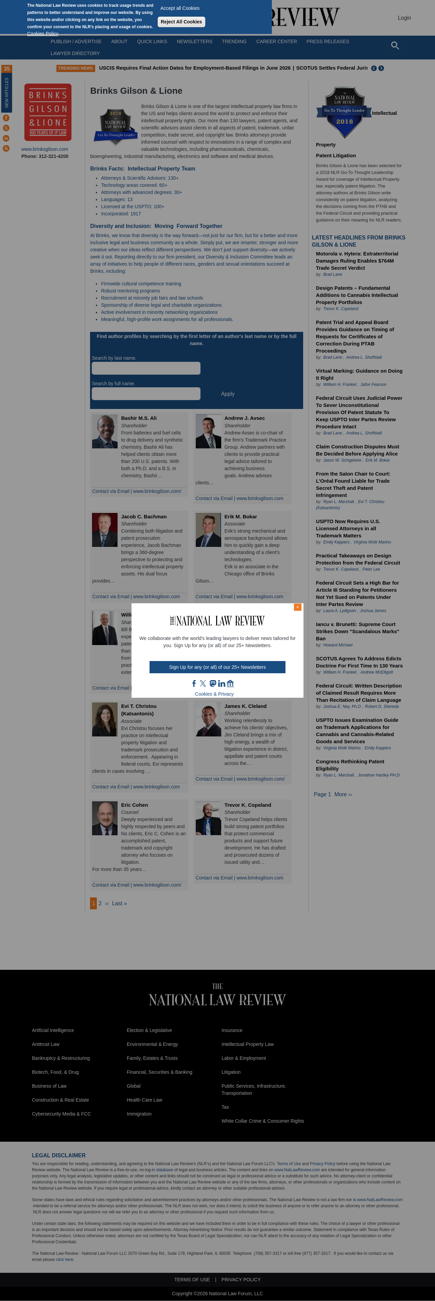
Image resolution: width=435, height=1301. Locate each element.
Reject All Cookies (181, 21)
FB (194, 683)
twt (204, 683)
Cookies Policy (42, 33)
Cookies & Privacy (214, 694)
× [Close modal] (297, 607)
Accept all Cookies (179, 8)
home (230, 683)
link (221, 683)
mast (212, 683)
